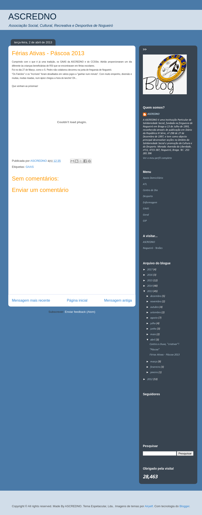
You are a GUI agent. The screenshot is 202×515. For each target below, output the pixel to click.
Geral (146, 215)
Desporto (148, 196)
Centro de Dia (150, 190)
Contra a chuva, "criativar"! (164, 344)
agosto (154, 318)
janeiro (154, 372)
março (154, 361)
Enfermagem (150, 202)
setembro (155, 312)
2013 (150, 291)
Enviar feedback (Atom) (80, 311)
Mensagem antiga (118, 300)
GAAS (30, 166)
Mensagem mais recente (31, 300)
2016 (150, 275)
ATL (145, 184)
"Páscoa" (154, 349)
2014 (150, 286)
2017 (150, 269)
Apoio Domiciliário (153, 178)
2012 (150, 379)
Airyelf (149, 506)
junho (153, 329)
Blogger (184, 506)
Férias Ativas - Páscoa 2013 (165, 354)
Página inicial (77, 300)
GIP (145, 221)
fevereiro (155, 367)
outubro (154, 307)
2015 (150, 280)
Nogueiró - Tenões (153, 248)
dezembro (156, 296)
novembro (156, 301)
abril (153, 339)
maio (153, 334)
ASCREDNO (32, 16)
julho (153, 323)
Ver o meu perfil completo (157, 158)
